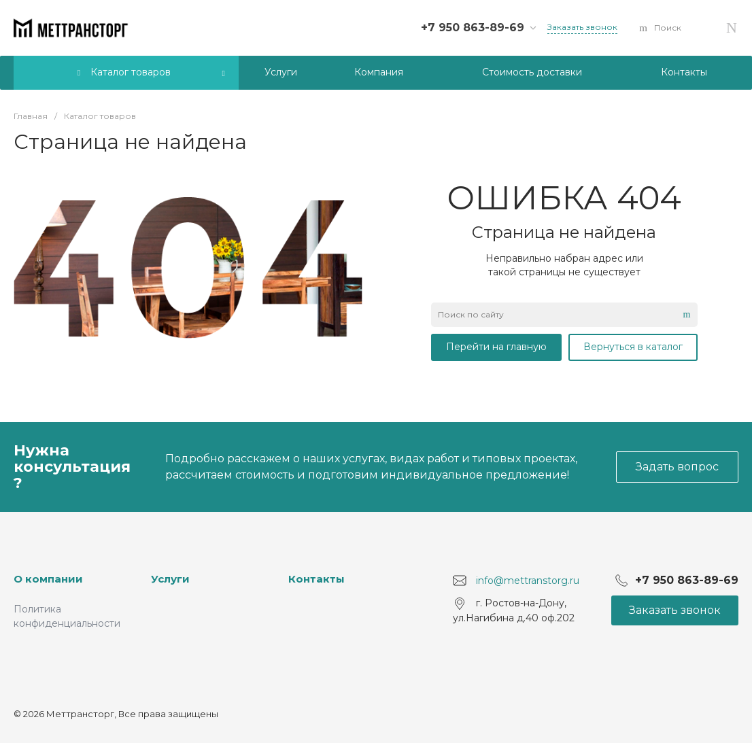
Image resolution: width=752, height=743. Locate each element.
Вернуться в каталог (633, 347)
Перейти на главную (496, 347)
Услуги (170, 578)
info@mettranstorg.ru (527, 580)
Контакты (316, 578)
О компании (48, 578)
